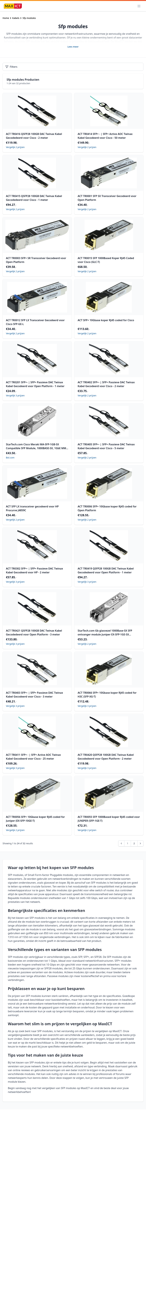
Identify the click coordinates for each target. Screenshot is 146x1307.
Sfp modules (29, 18)
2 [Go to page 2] (134, 843)
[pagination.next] (140, 843)
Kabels (15, 18)
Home (6, 18)
